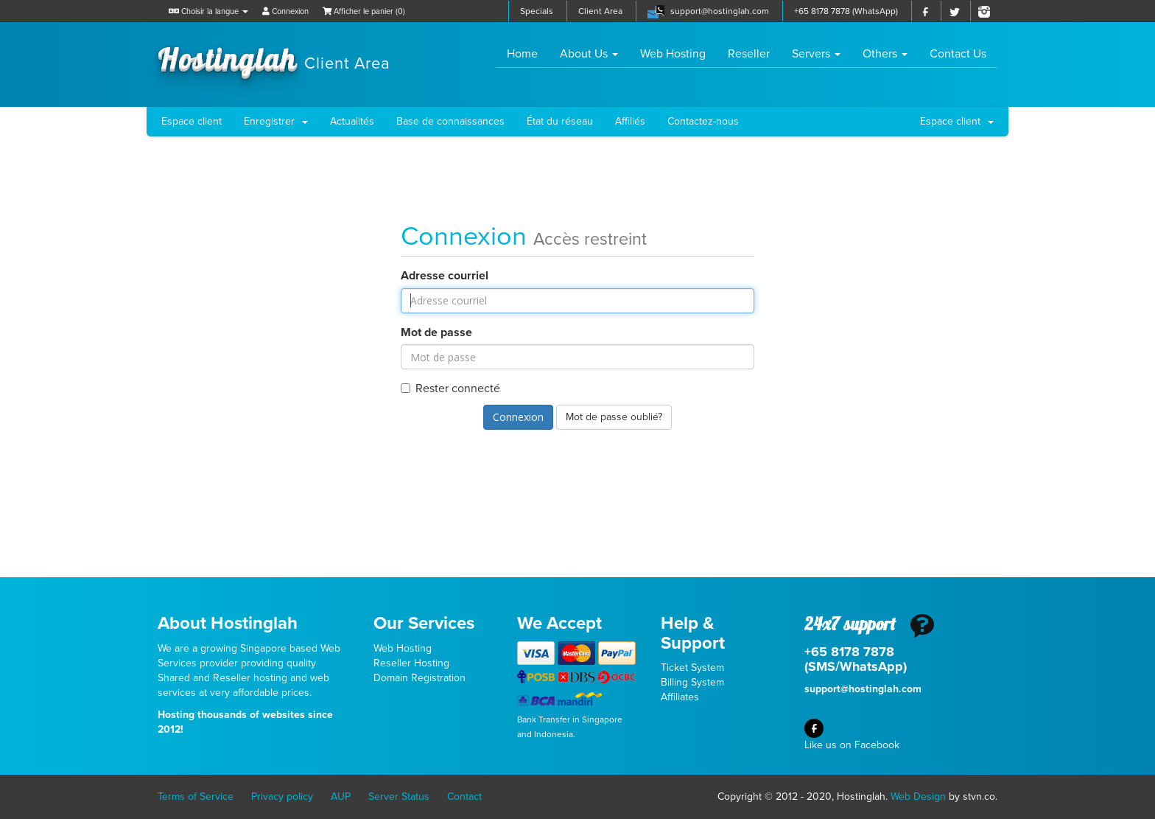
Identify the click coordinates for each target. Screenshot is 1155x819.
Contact (464, 796)
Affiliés (630, 121)
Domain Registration (419, 678)
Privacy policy (282, 796)
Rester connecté (450, 388)
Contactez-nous (703, 121)
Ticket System (692, 667)
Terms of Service (196, 796)
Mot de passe (436, 332)
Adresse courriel (444, 275)
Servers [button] (816, 53)
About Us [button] (589, 53)
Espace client (191, 121)
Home (528, 53)
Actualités (352, 121)
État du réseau (560, 121)
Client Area (600, 11)
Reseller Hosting (411, 663)
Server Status (398, 796)
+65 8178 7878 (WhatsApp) (846, 11)
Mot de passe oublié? (614, 417)
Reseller (749, 53)
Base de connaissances (450, 121)
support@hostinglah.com (719, 11)
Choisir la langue (208, 11)
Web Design (918, 796)
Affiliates (680, 697)
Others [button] (885, 53)
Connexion (285, 11)
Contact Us (958, 53)
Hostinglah (274, 57)
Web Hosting (673, 53)
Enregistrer (276, 121)
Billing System (692, 682)
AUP (341, 796)
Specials (536, 11)
